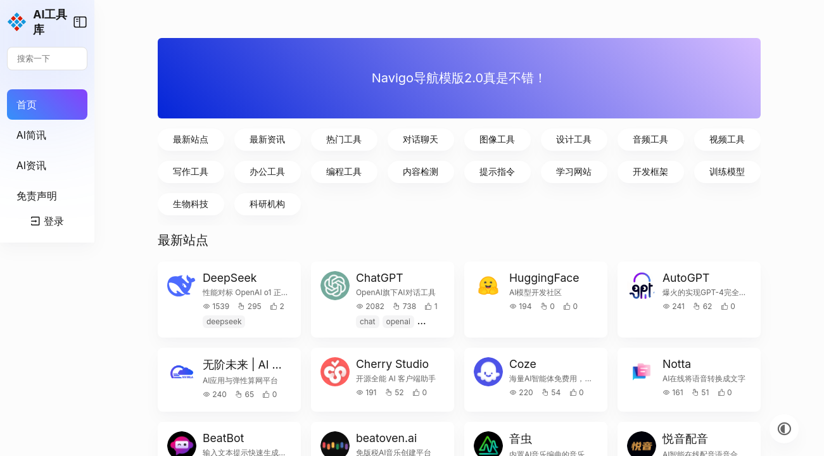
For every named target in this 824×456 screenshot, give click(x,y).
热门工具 (401, 139)
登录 (89, 428)
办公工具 (335, 171)
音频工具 (666, 139)
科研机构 (335, 203)
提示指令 (534, 171)
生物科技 (268, 203)
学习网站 (600, 171)
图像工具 (534, 139)
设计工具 (600, 139)
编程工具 (401, 171)
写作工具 (268, 171)
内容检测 (467, 171)
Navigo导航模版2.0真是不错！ (500, 78)
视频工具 (733, 139)
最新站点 (268, 139)
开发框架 (666, 171)
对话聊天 (467, 139)
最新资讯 (335, 139)
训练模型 (733, 171)
